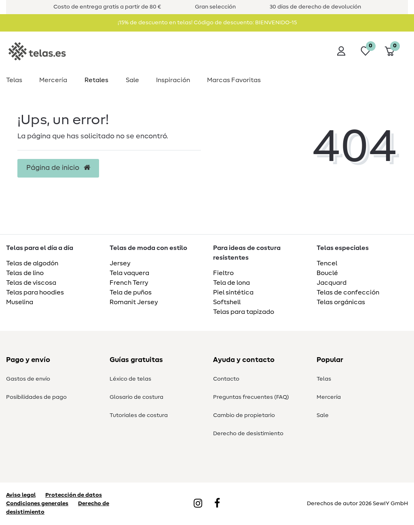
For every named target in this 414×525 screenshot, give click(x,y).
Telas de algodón (32, 263)
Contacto (226, 379)
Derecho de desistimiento (248, 433)
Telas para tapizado (243, 312)
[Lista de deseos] (365, 51)
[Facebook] (217, 504)
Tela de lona (231, 282)
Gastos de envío (28, 379)
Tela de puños (131, 292)
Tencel (327, 263)
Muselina (19, 302)
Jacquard (331, 282)
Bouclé (327, 273)
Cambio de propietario (244, 415)
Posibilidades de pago (36, 397)
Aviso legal (21, 495)
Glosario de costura (136, 397)
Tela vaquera (129, 273)
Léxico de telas (130, 379)
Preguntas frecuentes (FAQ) (251, 397)
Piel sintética (233, 292)
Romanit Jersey (134, 302)
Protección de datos (73, 495)
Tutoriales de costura (139, 415)
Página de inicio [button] (58, 167)
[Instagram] (198, 504)
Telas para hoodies (35, 292)
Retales (96, 80)
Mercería (53, 80)
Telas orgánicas (341, 302)
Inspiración (173, 80)
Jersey (120, 263)
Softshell (227, 302)
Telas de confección (348, 292)
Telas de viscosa (31, 282)
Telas (14, 80)
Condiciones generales (37, 503)
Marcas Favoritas (234, 80)
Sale (132, 80)
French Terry (129, 282)
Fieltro (223, 273)
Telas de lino (25, 273)
